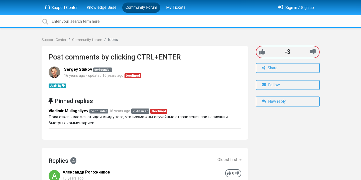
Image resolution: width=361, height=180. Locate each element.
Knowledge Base (101, 7)
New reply (274, 101)
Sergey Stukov (78, 69)
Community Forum (141, 7)
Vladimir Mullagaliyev (68, 110)
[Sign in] (296, 7)
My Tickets (176, 7)
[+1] (262, 52)
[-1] (313, 52)
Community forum (87, 40)
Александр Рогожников (86, 172)
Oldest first (227, 159)
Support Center (61, 7)
